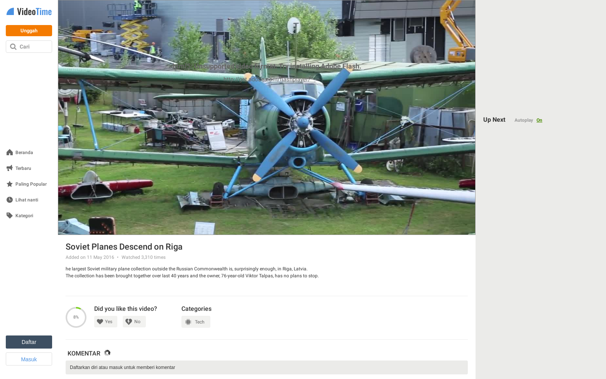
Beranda (24, 152)
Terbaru (23, 168)
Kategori (24, 215)
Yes (108, 321)
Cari (25, 47)
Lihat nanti (26, 200)
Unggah (28, 31)
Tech (200, 322)
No (137, 321)
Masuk (29, 359)
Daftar (29, 342)
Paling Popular (31, 184)
